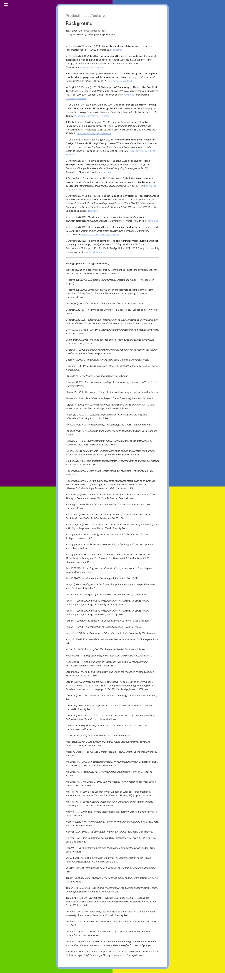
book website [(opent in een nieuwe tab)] (103, 252)
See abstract (116, 49)
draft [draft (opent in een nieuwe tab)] (95, 234)
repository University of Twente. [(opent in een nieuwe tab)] (91, 115)
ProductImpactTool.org (86, 15)
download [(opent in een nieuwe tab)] (129, 94)
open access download (92, 67)
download (86, 234)
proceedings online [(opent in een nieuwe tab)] (76, 98)
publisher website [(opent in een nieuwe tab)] (75, 189)
